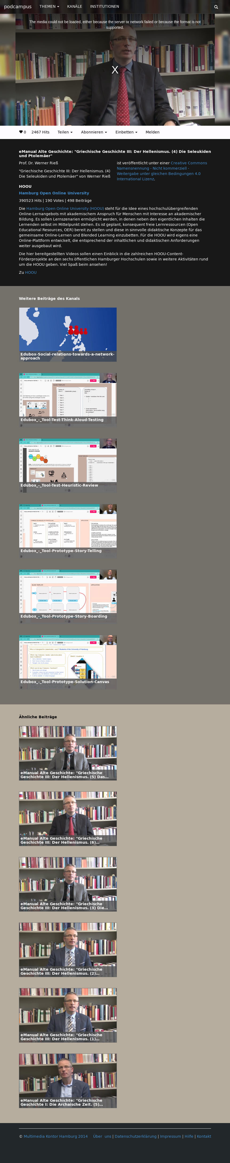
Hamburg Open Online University (54, 193)
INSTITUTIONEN (104, 6)
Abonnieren (94, 132)
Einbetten (126, 132)
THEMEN (49, 6)
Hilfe (189, 1136)
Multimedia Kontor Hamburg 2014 (56, 1136)
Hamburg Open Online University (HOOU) (65, 208)
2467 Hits (40, 132)
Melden (153, 132)
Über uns (102, 1136)
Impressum (170, 1136)
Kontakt (204, 1136)
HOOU (31, 272)
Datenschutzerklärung (136, 1136)
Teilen (65, 132)
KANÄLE (74, 6)
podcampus (17, 7)
